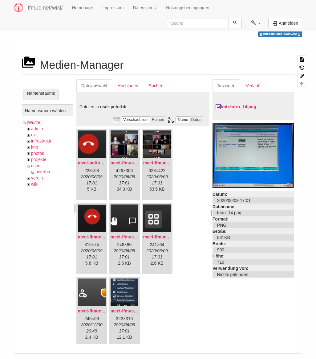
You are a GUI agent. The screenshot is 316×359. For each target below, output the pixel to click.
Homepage (82, 7)
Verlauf (252, 85)
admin (37, 128)
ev (33, 134)
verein (37, 177)
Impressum (113, 7)
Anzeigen (226, 85)
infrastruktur (42, 140)
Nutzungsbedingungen (187, 7)
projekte (39, 159)
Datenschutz (145, 7)
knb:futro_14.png (238, 106)
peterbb (42, 171)
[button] (255, 23)
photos (37, 153)
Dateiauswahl (94, 85)
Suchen (156, 85)
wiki (34, 184)
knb (34, 147)
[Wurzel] (35, 122)
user (35, 165)
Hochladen (128, 85)
